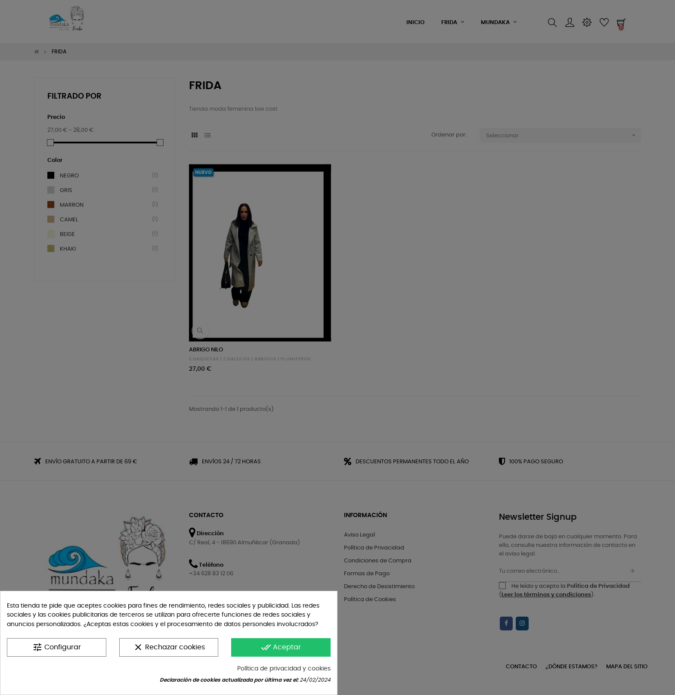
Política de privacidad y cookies (284, 669)
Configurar (56, 647)
